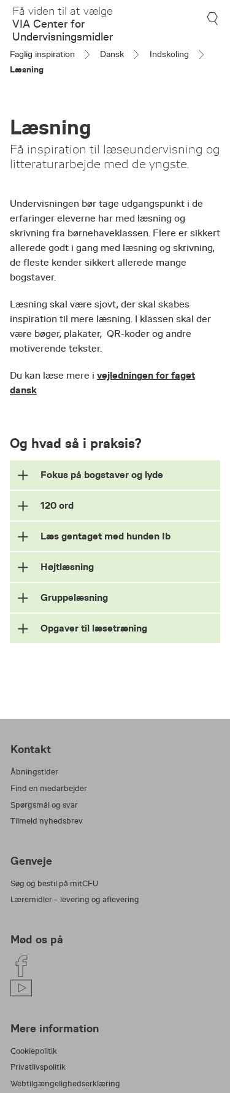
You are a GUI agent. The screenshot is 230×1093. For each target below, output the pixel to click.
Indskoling (169, 54)
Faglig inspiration (42, 54)
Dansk (112, 54)
